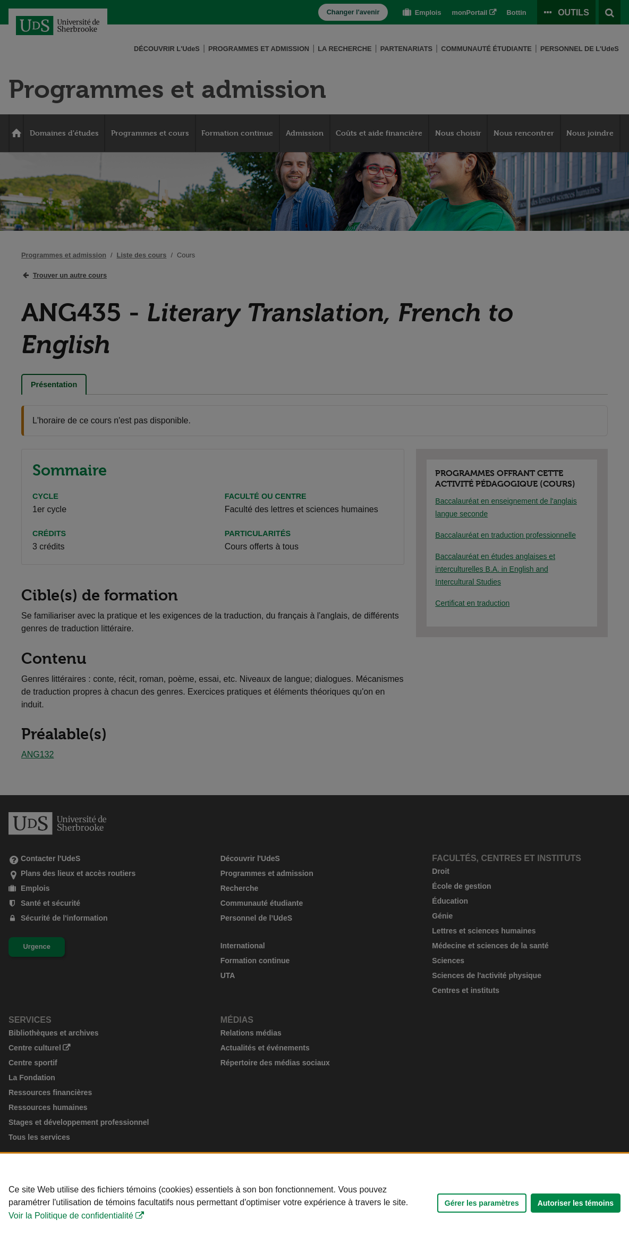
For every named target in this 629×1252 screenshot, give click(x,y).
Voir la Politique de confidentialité (70, 1215)
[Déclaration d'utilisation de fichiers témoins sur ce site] (314, 1203)
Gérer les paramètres (482, 1203)
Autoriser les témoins (576, 1203)
